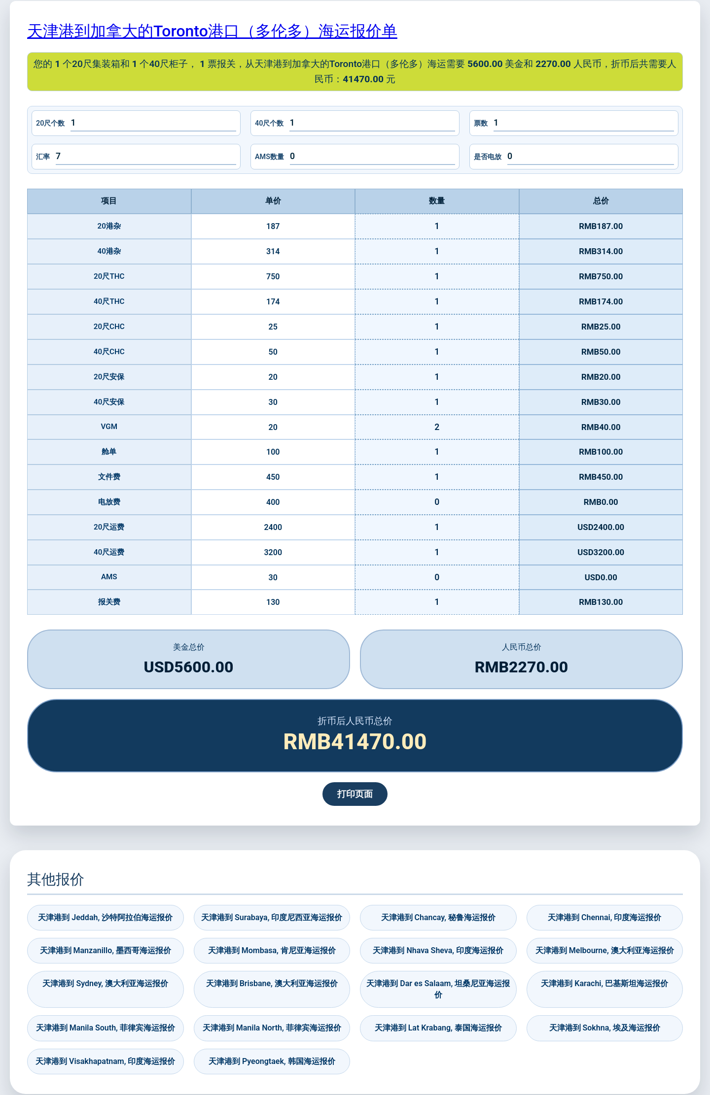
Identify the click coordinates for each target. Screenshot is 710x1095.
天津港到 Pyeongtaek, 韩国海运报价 (272, 1061)
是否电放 (487, 157)
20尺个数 (50, 123)
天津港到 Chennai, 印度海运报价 (604, 917)
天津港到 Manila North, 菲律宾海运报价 (272, 1027)
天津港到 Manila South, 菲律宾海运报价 (105, 1027)
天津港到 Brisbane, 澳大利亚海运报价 (272, 983)
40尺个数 (269, 123)
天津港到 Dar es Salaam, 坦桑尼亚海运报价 (438, 989)
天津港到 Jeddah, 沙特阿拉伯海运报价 (105, 917)
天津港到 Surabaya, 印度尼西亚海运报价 (271, 917)
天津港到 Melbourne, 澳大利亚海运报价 (604, 950)
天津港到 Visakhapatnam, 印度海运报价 (105, 1061)
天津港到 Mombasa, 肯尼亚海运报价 (272, 950)
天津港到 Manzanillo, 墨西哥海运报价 (105, 950)
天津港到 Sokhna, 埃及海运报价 (604, 1027)
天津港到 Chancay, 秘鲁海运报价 (438, 917)
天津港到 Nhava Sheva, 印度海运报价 (438, 950)
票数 (481, 123)
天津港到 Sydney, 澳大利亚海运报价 (105, 983)
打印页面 (355, 794)
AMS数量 (269, 157)
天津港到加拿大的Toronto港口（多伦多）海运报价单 (212, 31)
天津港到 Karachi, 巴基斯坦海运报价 (604, 983)
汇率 (43, 157)
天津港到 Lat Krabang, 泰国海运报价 (438, 1027)
